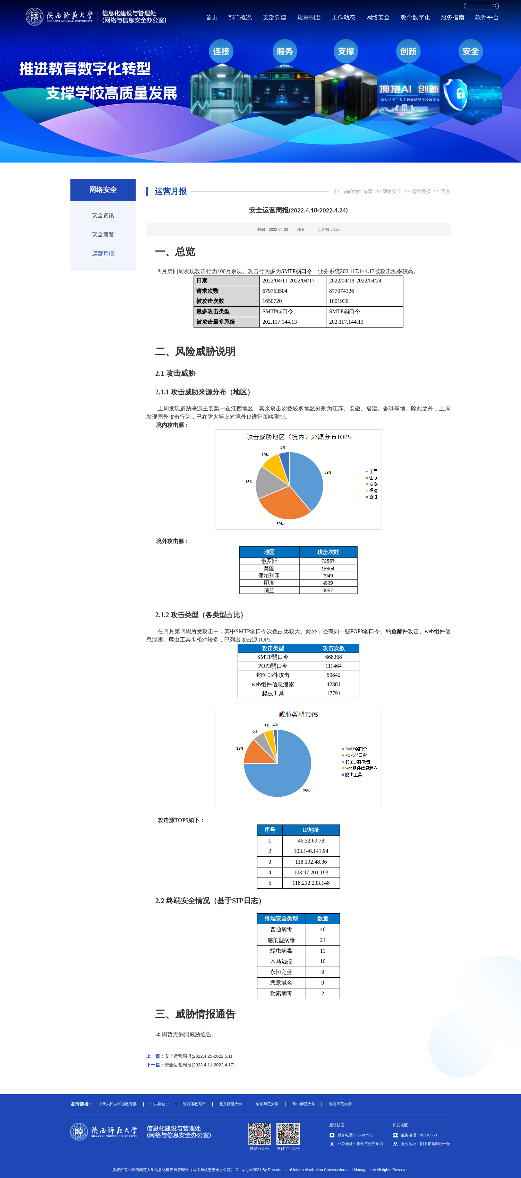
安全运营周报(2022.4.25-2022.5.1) (189, 1056)
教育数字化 (414, 17)
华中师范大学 (303, 1104)
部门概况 (239, 17)
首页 (210, 17)
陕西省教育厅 (194, 1104)
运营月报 (103, 253)
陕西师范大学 (340, 1104)
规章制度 (308, 17)
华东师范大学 (267, 1104)
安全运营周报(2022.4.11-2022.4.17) (190, 1065)
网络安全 (377, 17)
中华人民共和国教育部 (118, 1104)
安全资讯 (103, 215)
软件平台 (486, 17)
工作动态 (342, 17)
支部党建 (273, 17)
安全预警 (103, 234)
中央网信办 (159, 1104)
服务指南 (451, 17)
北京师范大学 (230, 1104)
